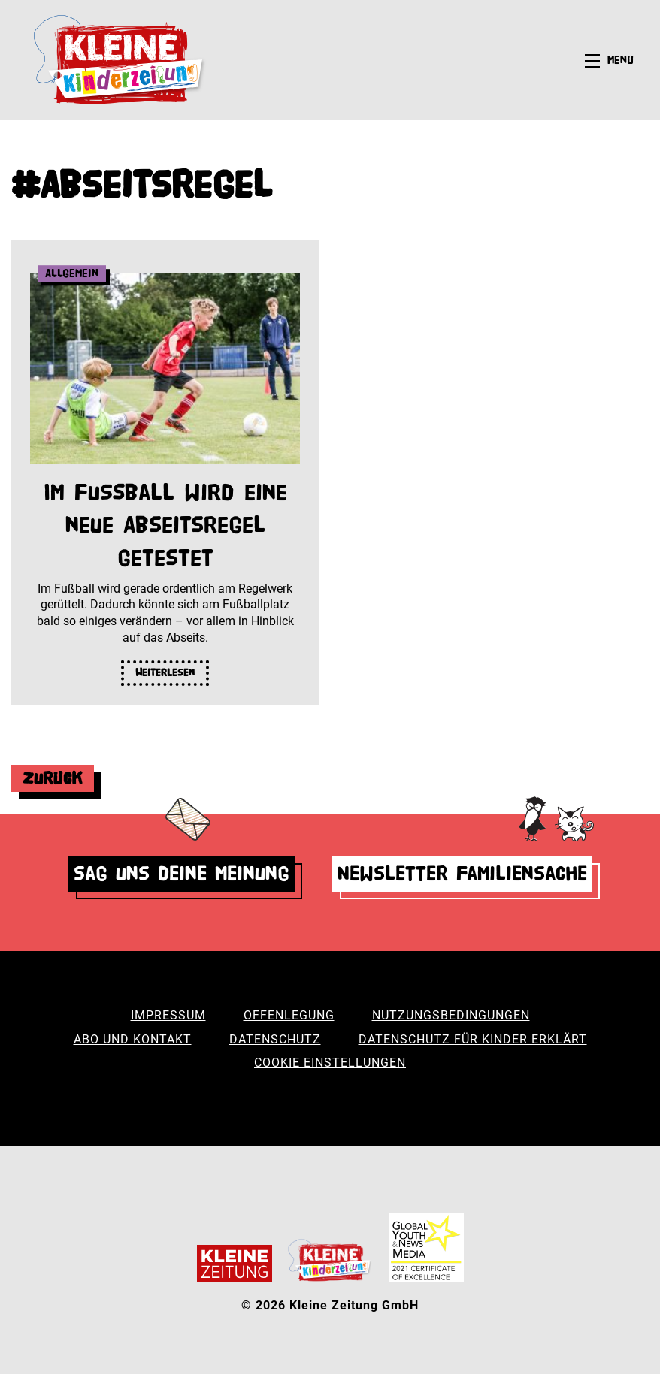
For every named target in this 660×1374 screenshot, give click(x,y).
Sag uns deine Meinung (181, 873)
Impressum (168, 1015)
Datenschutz (275, 1039)
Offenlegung (289, 1015)
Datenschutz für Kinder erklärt (473, 1039)
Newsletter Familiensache (462, 873)
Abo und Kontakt (133, 1039)
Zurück (53, 778)
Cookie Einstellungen (330, 1062)
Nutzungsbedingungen (451, 1015)
